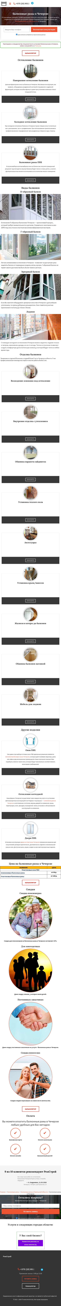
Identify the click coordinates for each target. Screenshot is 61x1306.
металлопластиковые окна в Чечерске (17, 757)
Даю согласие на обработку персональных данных (30, 34)
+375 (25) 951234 (24, 3)
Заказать (30, 99)
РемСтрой (7, 1256)
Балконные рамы (13, 1192)
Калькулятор (30, 53)
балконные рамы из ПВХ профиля (26, 21)
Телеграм (38, 46)
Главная (3, 1192)
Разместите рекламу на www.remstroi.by (30, 1243)
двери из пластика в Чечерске (30, 842)
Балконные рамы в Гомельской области (34, 1192)
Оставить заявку (30, 1279)
